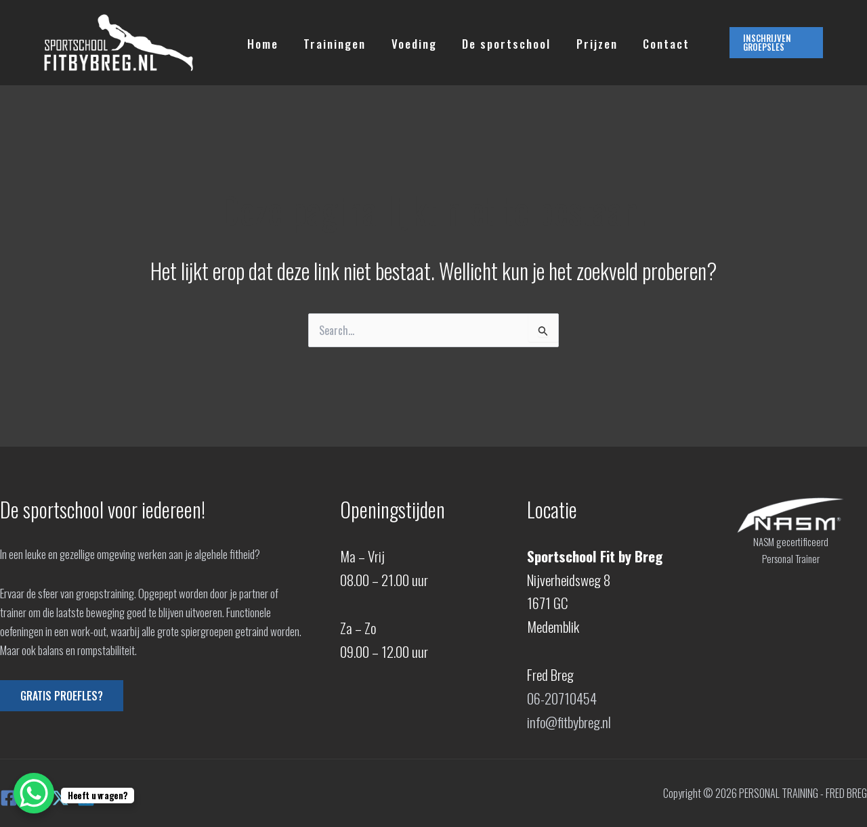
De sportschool (498, 43)
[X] (60, 798)
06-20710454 (562, 698)
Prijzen (586, 43)
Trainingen (331, 43)
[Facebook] (9, 798)
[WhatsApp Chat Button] (34, 793)
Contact (653, 43)
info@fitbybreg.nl (569, 721)
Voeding (408, 43)
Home (261, 43)
